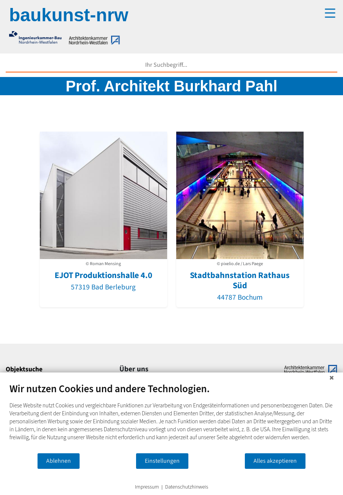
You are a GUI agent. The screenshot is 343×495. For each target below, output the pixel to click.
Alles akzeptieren (275, 461)
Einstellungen (162, 461)
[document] (171, 417)
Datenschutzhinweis (186, 487)
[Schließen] (331, 378)
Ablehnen (58, 461)
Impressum (147, 487)
